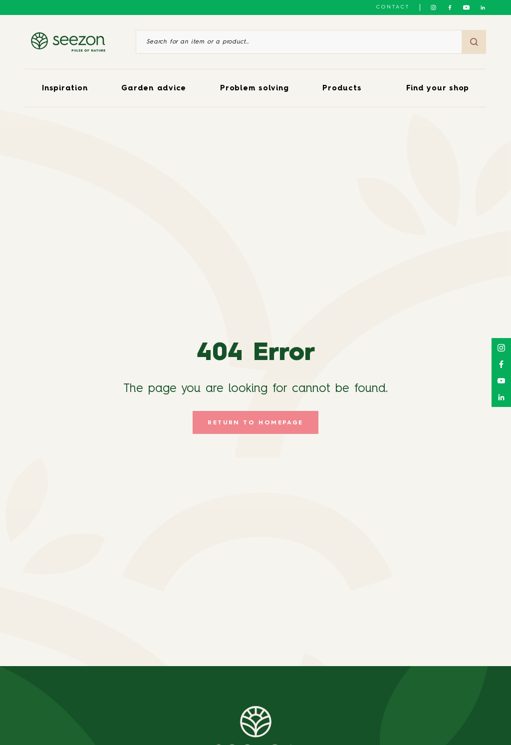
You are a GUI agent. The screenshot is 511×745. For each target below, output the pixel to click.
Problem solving (254, 88)
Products (341, 88)
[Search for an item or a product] (299, 42)
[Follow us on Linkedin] (483, 7)
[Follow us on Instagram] (433, 7)
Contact (393, 6)
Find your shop (438, 88)
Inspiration (64, 88)
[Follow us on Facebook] (450, 7)
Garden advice (153, 88)
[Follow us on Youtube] (466, 7)
